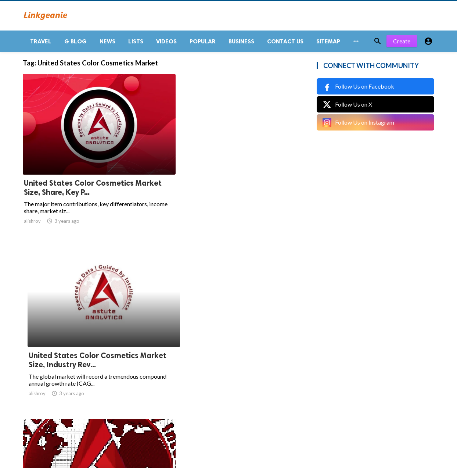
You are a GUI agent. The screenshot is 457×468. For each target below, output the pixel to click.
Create (401, 43)
